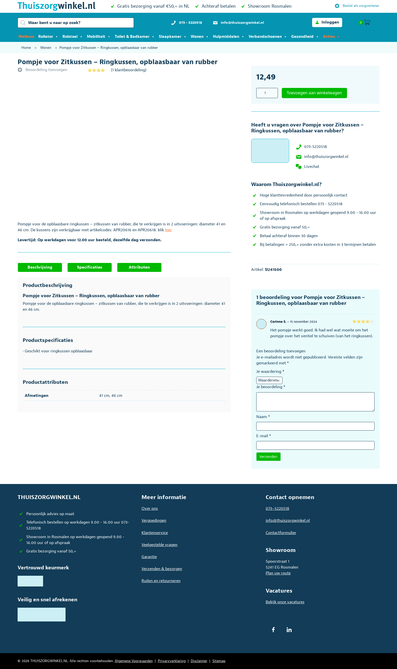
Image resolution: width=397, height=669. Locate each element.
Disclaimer (199, 661)
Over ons (150, 508)
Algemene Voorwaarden (134, 661)
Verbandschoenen (268, 37)
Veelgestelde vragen (159, 544)
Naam (263, 416)
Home (26, 47)
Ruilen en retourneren (161, 580)
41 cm (104, 395)
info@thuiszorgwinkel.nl (326, 156)
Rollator (48, 37)
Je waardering (270, 371)
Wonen (200, 37)
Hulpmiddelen (229, 37)
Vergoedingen (154, 520)
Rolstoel (72, 37)
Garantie (149, 556)
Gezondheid (305, 37)
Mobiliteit (99, 37)
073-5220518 (315, 146)
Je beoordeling (270, 386)
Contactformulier (281, 532)
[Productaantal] (267, 93)
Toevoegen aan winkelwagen (314, 93)
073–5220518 (277, 508)
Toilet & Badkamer (135, 37)
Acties (331, 37)
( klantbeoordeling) (128, 70)
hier (168, 230)
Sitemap (218, 661)
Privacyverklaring (172, 661)
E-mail (263, 436)
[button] (327, 22)
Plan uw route (278, 573)
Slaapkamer (173, 37)
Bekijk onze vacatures (285, 602)
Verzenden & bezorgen (162, 568)
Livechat (311, 166)
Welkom (26, 36)
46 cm (116, 395)
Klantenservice (155, 532)
